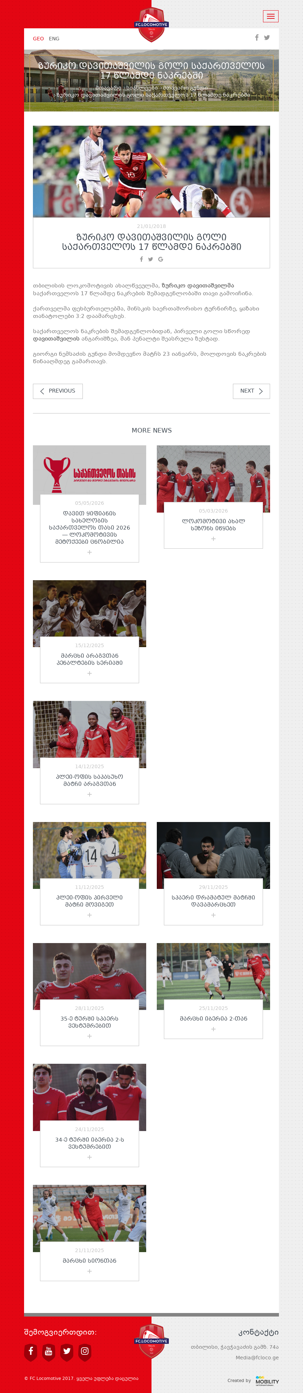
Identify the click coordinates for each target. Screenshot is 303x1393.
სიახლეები (142, 88)
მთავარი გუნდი (185, 88)
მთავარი (108, 88)
